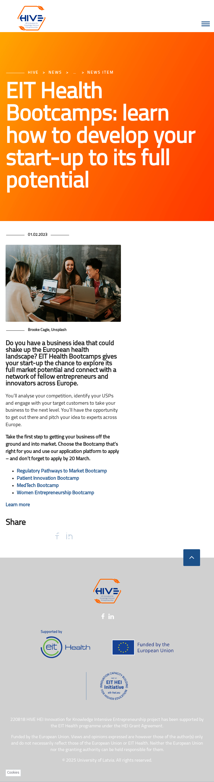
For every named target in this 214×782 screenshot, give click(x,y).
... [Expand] (74, 73)
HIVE (33, 73)
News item (100, 73)
